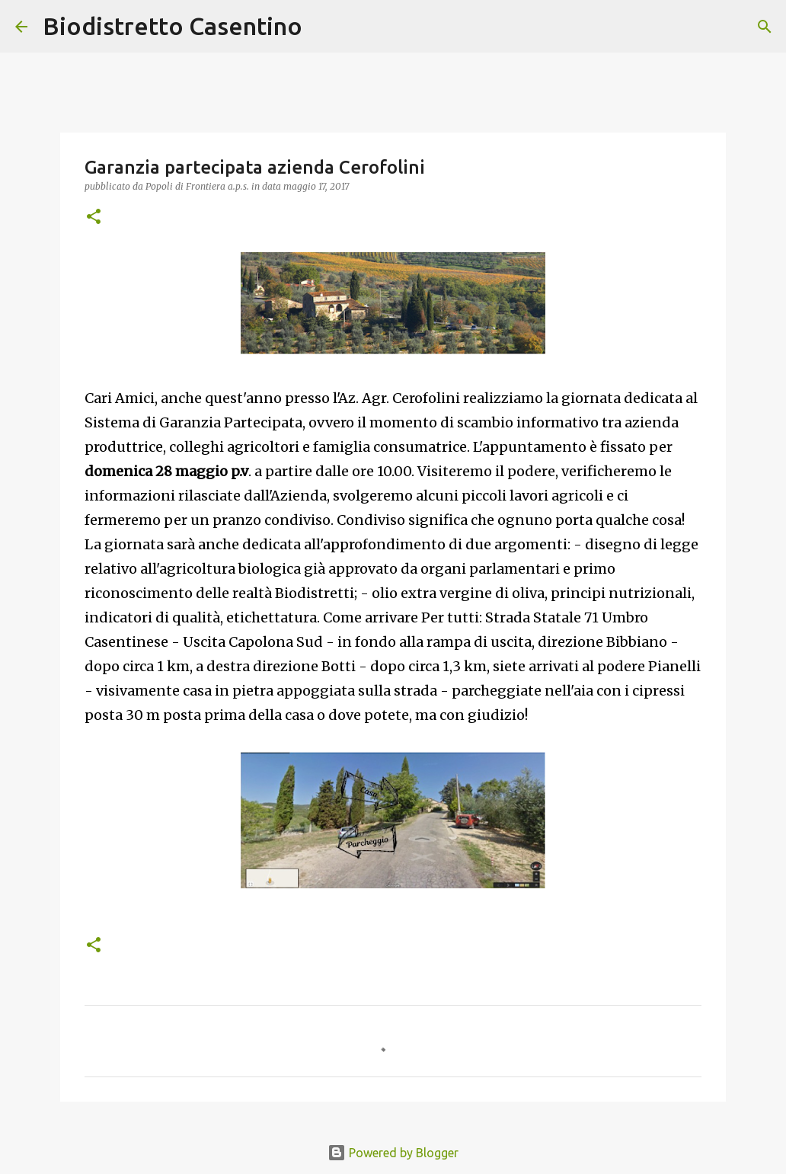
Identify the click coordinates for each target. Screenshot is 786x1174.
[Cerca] (324, 26)
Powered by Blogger (393, 1153)
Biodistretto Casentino (172, 26)
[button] (94, 217)
